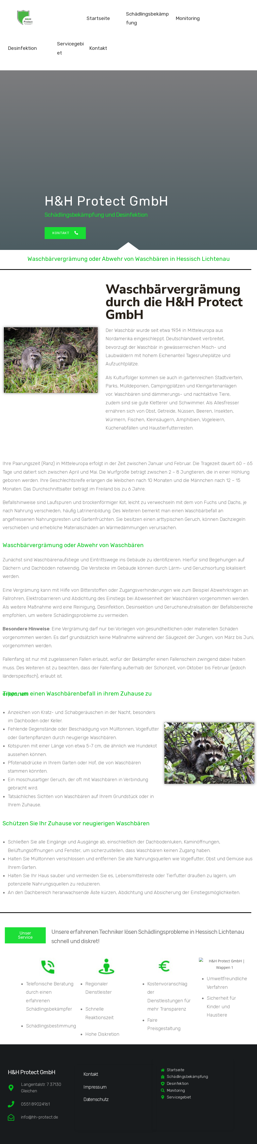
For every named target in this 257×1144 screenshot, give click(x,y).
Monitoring (188, 18)
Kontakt (98, 48)
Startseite (98, 18)
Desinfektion (22, 48)
